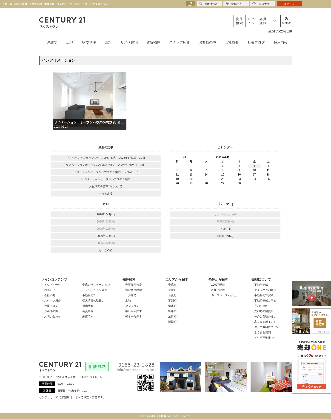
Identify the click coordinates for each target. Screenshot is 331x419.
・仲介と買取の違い (263, 316)
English (286, 20)
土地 (69, 42)
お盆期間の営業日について (105, 186)
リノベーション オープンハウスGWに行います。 (89, 122)
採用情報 (281, 42)
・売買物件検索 (132, 284)
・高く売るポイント (263, 321)
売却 (108, 42)
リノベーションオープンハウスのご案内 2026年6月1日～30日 (105, 157)
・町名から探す (132, 316)
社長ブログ (256, 42)
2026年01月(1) (106, 235)
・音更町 (171, 295)
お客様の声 (207, 42)
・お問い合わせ (51, 316)
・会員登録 (86, 311)
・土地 (127, 300)
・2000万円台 (217, 290)
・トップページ (51, 284)
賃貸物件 (153, 42)
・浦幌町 (171, 321)
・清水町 (171, 306)
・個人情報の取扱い (92, 300)
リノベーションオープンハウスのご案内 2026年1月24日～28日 (106, 165)
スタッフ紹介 (179, 42)
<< (184, 157)
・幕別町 (171, 300)
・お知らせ (48, 290)
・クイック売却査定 (263, 290)
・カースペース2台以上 (223, 295)
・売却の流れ (259, 306)
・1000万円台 (217, 284)
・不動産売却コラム (263, 300)
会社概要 (232, 42)
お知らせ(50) (225, 235)
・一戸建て (129, 295)
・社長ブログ (49, 306)
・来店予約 (86, 316)
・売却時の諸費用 (262, 311)
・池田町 (171, 316)
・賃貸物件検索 (132, 290)
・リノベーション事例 (93, 290)
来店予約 (261, 4)
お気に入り (235, 4)
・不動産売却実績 (262, 295)
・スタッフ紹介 (51, 300)
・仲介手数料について (265, 327)
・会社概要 (48, 295)
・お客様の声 (49, 311)
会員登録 (263, 21)
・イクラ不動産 (262, 337)
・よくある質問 (261, 332)
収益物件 (89, 42)
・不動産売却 (88, 295)
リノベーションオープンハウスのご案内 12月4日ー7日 (106, 172)
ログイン (251, 21)
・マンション (131, 306)
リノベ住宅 (129, 42)
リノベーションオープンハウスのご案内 (106, 179)
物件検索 (239, 21)
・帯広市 (171, 284)
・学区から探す (132, 311)
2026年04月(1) (106, 214)
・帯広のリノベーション (95, 284)
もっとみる (106, 193)
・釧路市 (171, 311)
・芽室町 (171, 290)
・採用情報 (86, 306)
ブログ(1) (225, 228)
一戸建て (50, 42)
